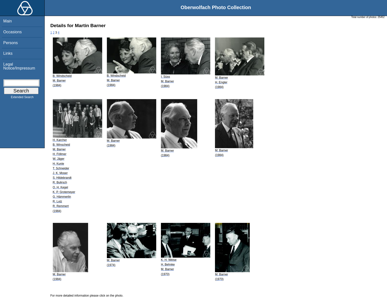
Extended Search (22, 98)
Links (7, 53)
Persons (10, 43)
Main (7, 21)
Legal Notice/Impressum (19, 66)
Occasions (12, 32)
